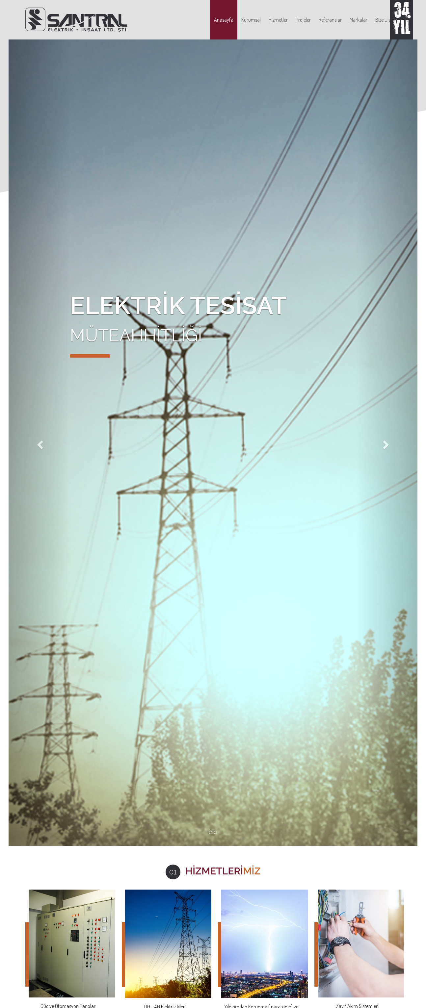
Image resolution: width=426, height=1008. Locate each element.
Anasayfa (223, 19)
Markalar (358, 19)
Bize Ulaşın (386, 19)
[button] (39, 442)
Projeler (303, 19)
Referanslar (330, 19)
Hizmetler (278, 19)
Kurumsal (251, 19)
